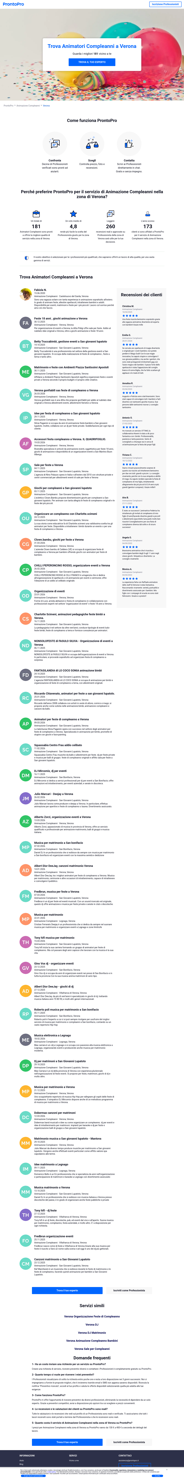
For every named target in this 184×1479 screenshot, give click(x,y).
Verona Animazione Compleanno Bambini (92, 1340)
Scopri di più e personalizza (33, 1476)
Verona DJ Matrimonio (92, 1332)
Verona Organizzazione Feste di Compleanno (92, 1316)
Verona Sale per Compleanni (92, 1348)
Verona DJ (92, 1324)
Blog (21, 1464)
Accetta (157, 1476)
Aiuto (22, 1460)
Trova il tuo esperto (67, 1290)
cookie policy (51, 1472)
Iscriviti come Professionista (129, 1290)
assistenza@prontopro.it (129, 1460)
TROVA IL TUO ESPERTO (92, 62)
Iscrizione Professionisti (165, 4)
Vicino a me (74, 1460)
